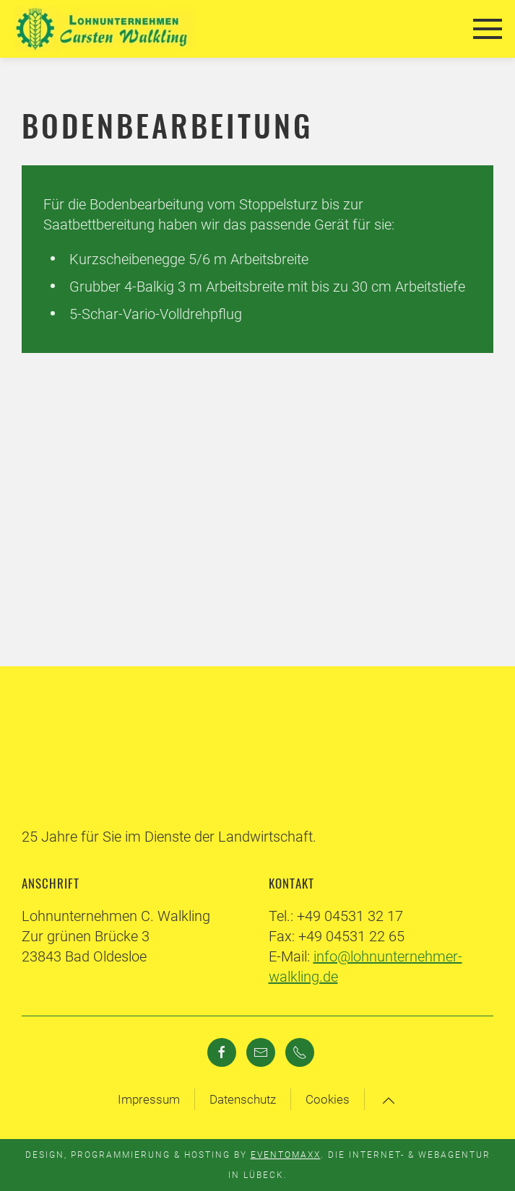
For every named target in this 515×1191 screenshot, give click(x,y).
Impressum (149, 1099)
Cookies (328, 1099)
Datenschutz (242, 1099)
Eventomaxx (286, 1155)
